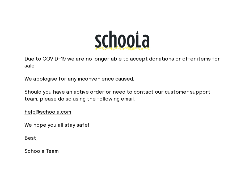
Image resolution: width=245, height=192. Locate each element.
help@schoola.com (47, 111)
